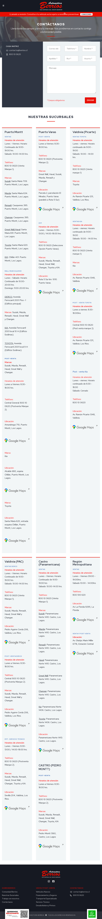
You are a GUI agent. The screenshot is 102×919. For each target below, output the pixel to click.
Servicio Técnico (43, 902)
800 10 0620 (13, 54)
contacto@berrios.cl (16, 50)
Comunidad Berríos (10, 892)
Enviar (90, 100)
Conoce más (86, 14)
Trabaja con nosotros (10, 899)
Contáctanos (7, 902)
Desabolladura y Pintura (45, 906)
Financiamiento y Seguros (46, 895)
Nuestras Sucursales (10, 895)
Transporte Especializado (46, 899)
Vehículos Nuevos (43, 892)
